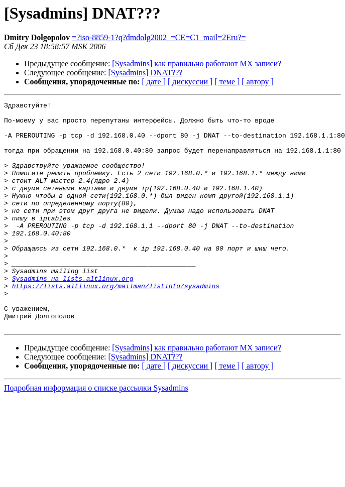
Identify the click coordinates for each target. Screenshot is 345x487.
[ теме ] (227, 81)
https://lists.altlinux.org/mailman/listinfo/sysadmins (115, 323)
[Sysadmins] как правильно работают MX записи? (196, 63)
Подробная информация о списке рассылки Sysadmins (96, 433)
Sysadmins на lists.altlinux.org (73, 314)
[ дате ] (154, 81)
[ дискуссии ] (190, 81)
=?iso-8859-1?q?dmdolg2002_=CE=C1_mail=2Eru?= (159, 37)
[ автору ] (257, 81)
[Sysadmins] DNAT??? (145, 72)
